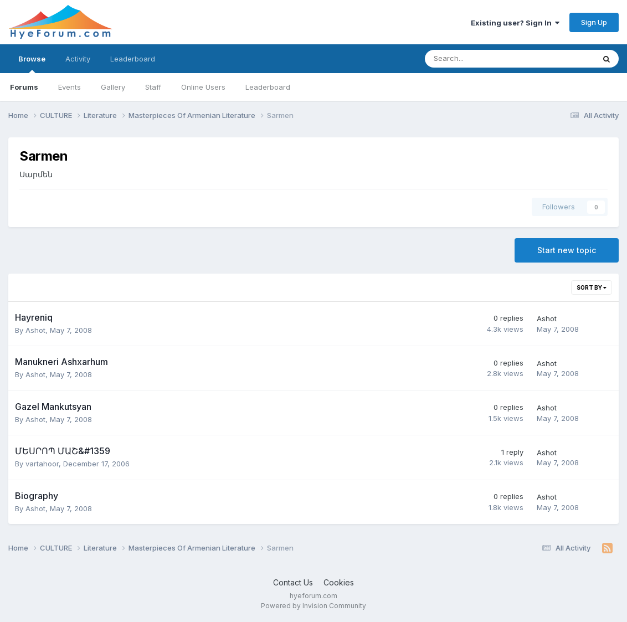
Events (69, 87)
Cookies (338, 582)
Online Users (203, 87)
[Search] (480, 59)
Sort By (592, 287)
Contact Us (293, 582)
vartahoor (42, 463)
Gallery (113, 87)
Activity (77, 58)
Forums (24, 87)
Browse (31, 63)
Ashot (35, 330)
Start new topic (566, 250)
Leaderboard (267, 87)
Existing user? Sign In (515, 22)
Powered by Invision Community (313, 606)
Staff (153, 87)
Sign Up (594, 22)
